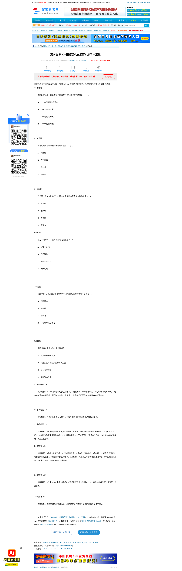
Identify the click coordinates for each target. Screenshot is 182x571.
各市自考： (35, 30)
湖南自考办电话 (132, 2)
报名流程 (61, 25)
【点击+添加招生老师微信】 (99, 61)
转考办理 (92, 25)
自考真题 (120, 20)
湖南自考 (46, 542)
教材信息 (109, 20)
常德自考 (90, 30)
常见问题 (144, 20)
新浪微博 (47, 567)
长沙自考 (44, 30)
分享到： (37, 567)
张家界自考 (98, 30)
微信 (57, 567)
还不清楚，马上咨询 (88, 532)
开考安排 (73, 20)
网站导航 (147, 2)
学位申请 (121, 25)
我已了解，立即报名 (62, 532)
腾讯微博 (53, 567)
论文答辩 (113, 25)
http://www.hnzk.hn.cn (64, 546)
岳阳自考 (82, 30)
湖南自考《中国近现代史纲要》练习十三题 (71, 46)
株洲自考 (52, 30)
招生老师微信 (46, 525)
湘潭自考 (59, 30)
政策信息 (50, 20)
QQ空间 (42, 567)
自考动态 (61, 20)
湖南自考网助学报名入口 (91, 521)
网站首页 (38, 20)
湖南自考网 (46, 46)
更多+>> (113, 30)
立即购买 (108, 77)
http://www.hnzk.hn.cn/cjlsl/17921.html (57, 549)
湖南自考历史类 (57, 542)
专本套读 (97, 20)
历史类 (54, 46)
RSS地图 (140, 2)
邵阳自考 (74, 30)
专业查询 (85, 20)
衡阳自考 (67, 30)
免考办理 (84, 25)
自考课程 (132, 20)
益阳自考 (106, 30)
